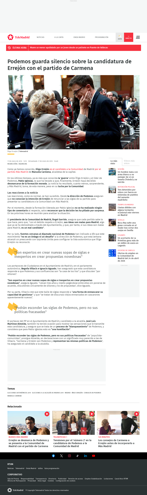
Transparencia (41, 479)
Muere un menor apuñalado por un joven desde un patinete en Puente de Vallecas (69, 48)
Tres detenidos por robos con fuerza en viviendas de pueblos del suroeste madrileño (112, 189)
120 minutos (104, 437)
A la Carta (58, 37)
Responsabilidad (27, 479)
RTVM (10, 464)
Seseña (121, 169)
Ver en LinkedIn (85, 455)
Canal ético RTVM (121, 479)
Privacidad (32, 481)
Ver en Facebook (53, 456)
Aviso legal (42, 481)
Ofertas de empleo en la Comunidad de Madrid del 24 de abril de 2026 (112, 253)
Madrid (68, 393)
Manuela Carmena (14, 396)
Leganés (121, 235)
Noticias (40, 37)
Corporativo (14, 474)
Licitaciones (108, 479)
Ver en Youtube (93, 455)
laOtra (40, 468)
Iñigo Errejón (77, 393)
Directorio (52, 479)
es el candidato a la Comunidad (66, 169)
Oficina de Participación (16, 481)
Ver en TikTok (77, 456)
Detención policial (126, 187)
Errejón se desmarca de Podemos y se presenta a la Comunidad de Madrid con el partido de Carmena (28, 423)
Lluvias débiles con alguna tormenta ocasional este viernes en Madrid (112, 207)
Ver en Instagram (69, 455)
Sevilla (121, 220)
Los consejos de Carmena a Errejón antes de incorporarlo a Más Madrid (118, 423)
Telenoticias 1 (60, 437)
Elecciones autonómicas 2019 (19, 393)
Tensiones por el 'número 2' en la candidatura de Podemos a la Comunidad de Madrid (73, 423)
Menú (137, 37)
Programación (101, 37)
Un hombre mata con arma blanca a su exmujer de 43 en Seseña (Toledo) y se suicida (112, 171)
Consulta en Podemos (92, 393)
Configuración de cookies (65, 481)
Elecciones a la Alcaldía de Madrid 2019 (48, 393)
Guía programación (51, 468)
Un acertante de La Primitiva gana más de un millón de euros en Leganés (112, 237)
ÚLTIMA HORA (20, 48)
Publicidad (62, 479)
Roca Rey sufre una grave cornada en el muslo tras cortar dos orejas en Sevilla (112, 222)
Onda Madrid (79, 37)
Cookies (51, 481)
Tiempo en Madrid (126, 205)
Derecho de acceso (75, 479)
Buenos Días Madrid (18, 437)
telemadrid (15, 490)
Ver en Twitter (61, 456)
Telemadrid (20, 468)
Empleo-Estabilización (93, 479)
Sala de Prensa (13, 479)
